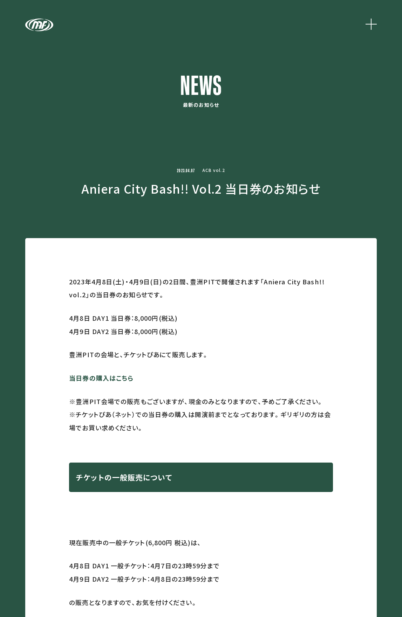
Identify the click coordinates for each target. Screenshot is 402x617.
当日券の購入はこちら (101, 377)
